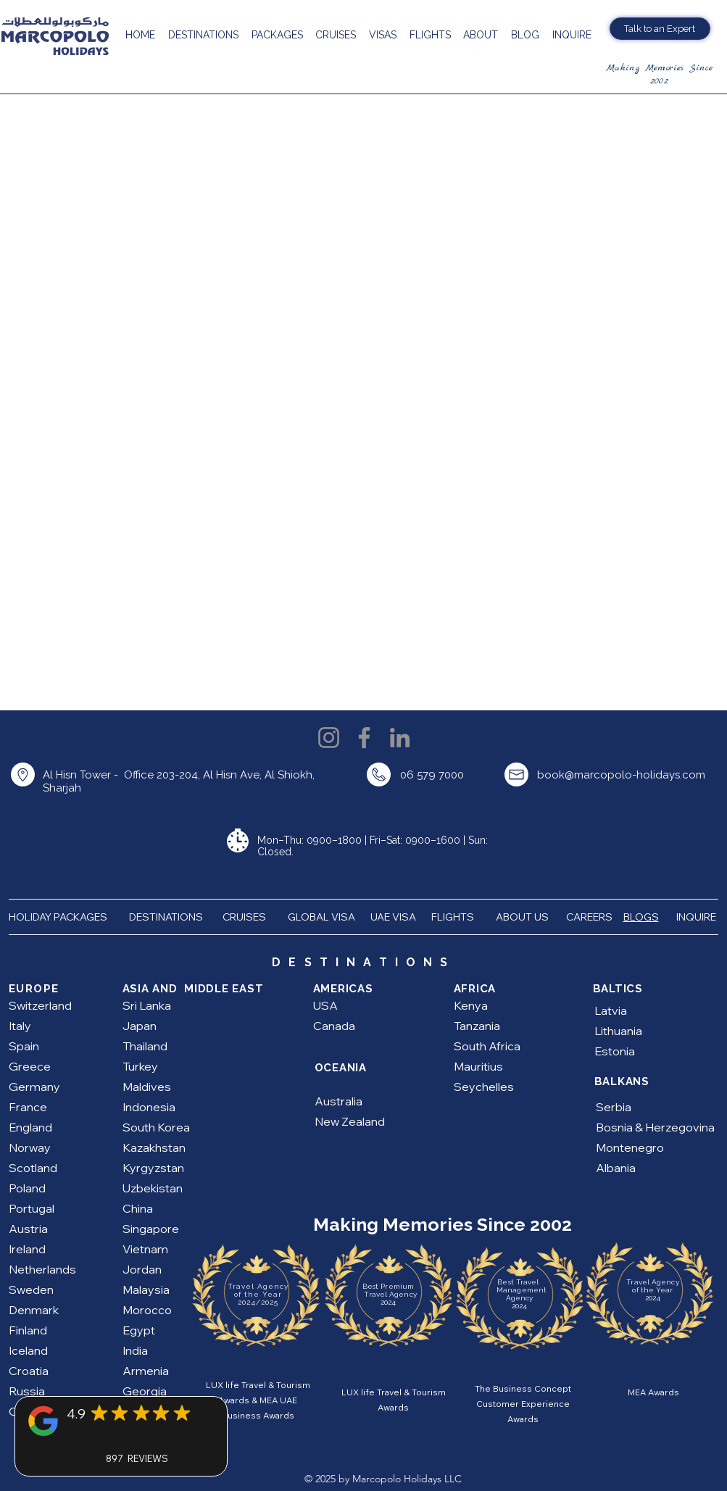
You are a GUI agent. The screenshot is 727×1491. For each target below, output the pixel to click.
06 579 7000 (432, 774)
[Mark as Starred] (99, 1413)
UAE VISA (394, 916)
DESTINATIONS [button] (166, 916)
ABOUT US (523, 916)
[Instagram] (329, 737)
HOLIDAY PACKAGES (63, 916)
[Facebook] (364, 737)
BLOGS (641, 916)
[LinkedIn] (400, 737)
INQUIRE (697, 916)
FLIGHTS (453, 916)
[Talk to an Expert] (660, 28)
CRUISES (244, 916)
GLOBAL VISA (325, 916)
